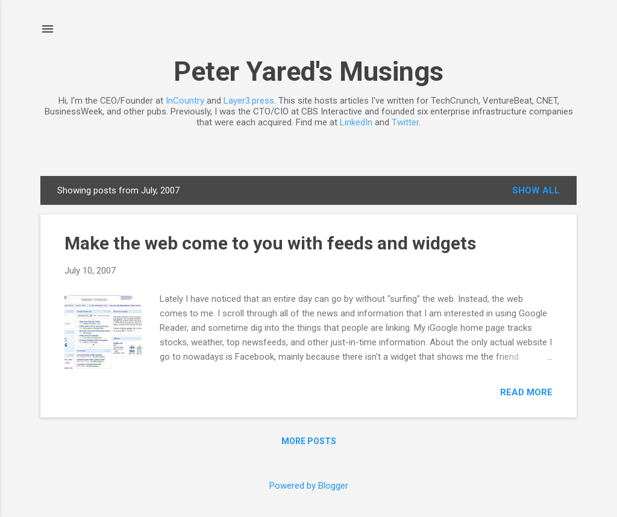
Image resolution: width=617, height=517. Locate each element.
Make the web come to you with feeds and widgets (270, 243)
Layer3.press (249, 100)
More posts (308, 441)
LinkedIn (356, 122)
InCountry (185, 100)
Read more (526, 392)
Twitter (405, 122)
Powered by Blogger (308, 485)
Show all (536, 190)
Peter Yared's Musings (308, 71)
